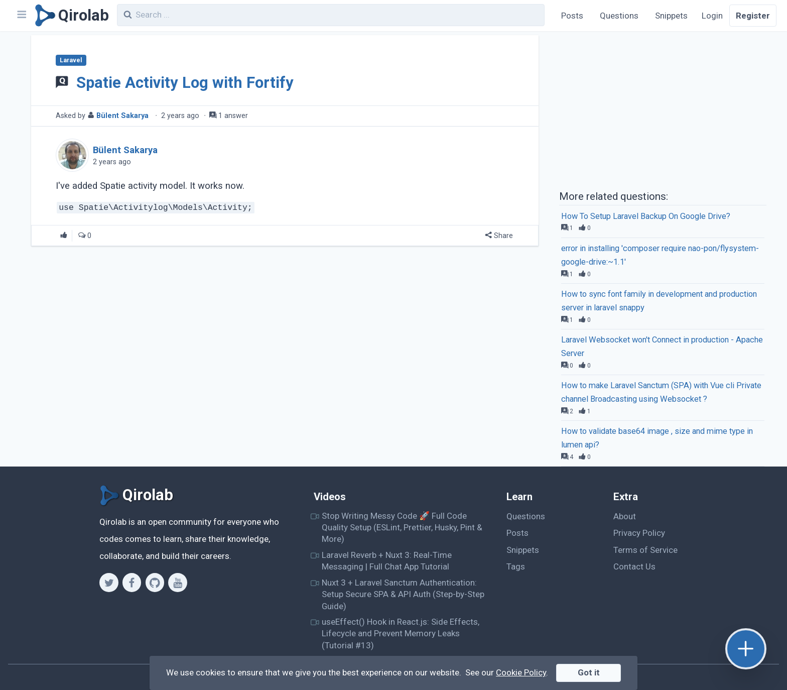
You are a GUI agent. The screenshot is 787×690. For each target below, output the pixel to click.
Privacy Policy (639, 533)
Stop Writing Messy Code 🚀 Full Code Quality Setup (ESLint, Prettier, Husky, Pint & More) (402, 527)
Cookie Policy (521, 672)
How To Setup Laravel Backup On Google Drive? (645, 216)
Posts (572, 16)
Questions (619, 16)
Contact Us (634, 566)
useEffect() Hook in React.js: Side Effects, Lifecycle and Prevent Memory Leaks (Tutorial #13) (400, 633)
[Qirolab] (70, 15)
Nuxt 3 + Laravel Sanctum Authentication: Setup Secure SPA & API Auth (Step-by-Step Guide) (403, 594)
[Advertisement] (662, 109)
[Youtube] (177, 582)
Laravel (71, 60)
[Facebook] (131, 582)
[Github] (155, 582)
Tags (515, 566)
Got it (589, 672)
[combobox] (331, 15)
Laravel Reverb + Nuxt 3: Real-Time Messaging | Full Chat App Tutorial (387, 560)
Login (712, 16)
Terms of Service (645, 550)
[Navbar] (21, 15)
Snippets (671, 16)
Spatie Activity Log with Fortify (185, 82)
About (624, 516)
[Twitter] (108, 582)
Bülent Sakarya (122, 115)
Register (753, 16)
